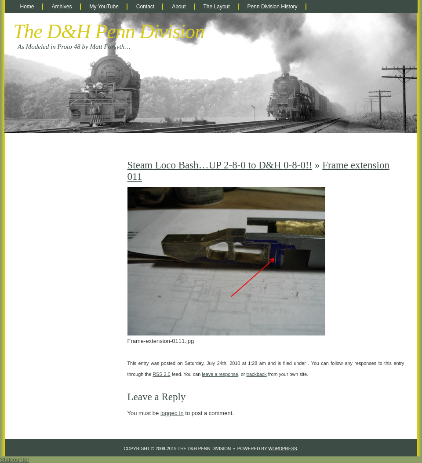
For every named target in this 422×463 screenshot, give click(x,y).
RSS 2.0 (161, 374)
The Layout (217, 7)
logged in (172, 413)
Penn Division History (272, 7)
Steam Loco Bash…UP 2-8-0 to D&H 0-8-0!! (220, 165)
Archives (62, 7)
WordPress (282, 448)
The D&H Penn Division (108, 31)
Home (27, 7)
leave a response (220, 374)
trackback (256, 374)
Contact (145, 7)
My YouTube (104, 7)
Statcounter (14, 459)
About (179, 7)
